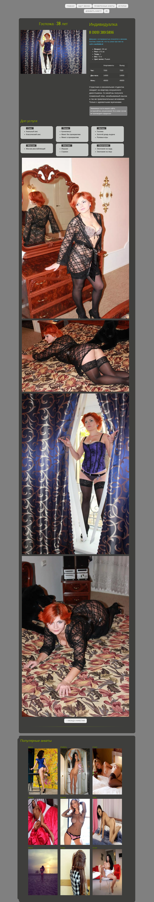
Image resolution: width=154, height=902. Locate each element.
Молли (30, 797)
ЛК (107, 11)
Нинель (63, 797)
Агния (95, 848)
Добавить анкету (94, 11)
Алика (62, 848)
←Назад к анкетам (75, 721)
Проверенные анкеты (104, 6)
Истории (122, 6)
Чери (94, 797)
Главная (70, 6)
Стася (95, 747)
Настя (30, 848)
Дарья (30, 747)
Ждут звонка (84, 6)
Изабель (63, 747)
